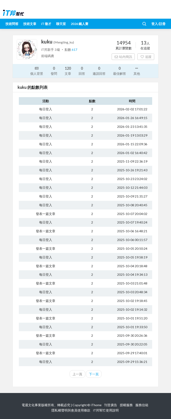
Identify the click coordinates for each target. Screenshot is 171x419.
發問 (54, 70)
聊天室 (61, 24)
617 (74, 49)
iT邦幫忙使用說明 (106, 410)
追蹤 (146, 57)
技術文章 (29, 24)
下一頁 (94, 374)
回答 (82, 70)
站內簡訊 (123, 57)
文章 (68, 70)
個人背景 (36, 70)
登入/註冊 (158, 24)
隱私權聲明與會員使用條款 (70, 410)
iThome (96, 405)
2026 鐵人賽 (79, 24)
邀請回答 (99, 70)
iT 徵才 (46, 24)
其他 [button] (137, 70)
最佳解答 (119, 70)
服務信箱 (141, 405)
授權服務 (126, 405)
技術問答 (11, 24)
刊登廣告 (110, 405)
